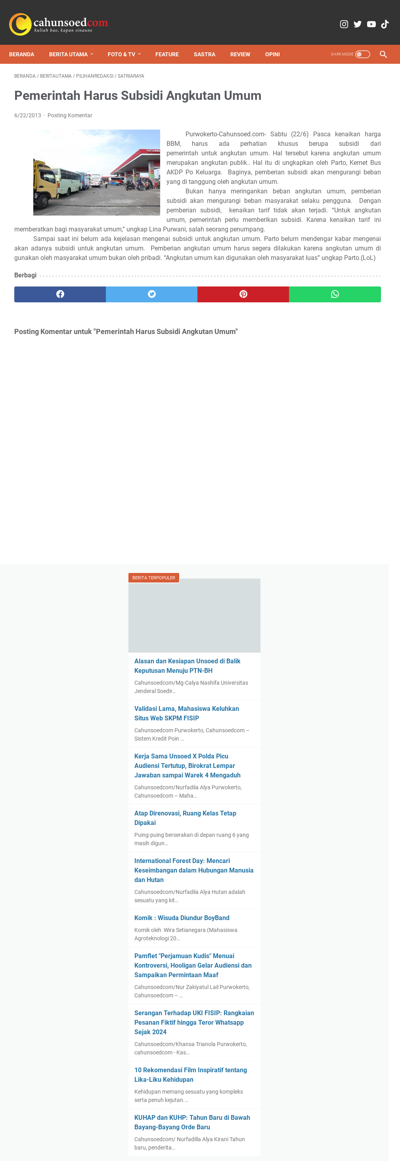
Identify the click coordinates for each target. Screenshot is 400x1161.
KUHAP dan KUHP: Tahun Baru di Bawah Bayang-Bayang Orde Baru (332, 734)
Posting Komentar (70, 108)
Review (245, 41)
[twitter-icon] (339, 16)
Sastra (209, 41)
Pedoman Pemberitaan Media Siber (275, 1132)
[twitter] (107, 363)
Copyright (169, 1132)
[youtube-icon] (358, 16)
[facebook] (45, 363)
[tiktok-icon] (377, 16)
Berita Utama (73, 41)
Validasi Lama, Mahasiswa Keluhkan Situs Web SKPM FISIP (334, 207)
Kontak (140, 1132)
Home (89, 1132)
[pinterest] (169, 363)
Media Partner (206, 1132)
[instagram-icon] (321, 16)
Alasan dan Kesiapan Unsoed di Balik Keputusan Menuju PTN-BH (334, 142)
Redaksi (114, 1132)
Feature (172, 41)
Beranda (26, 41)
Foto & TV (126, 41)
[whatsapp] (231, 363)
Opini (277, 41)
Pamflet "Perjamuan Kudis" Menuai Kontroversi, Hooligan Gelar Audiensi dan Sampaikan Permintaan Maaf (336, 519)
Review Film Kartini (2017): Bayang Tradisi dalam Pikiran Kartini (339, 1073)
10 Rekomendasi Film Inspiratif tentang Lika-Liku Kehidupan (335, 668)
